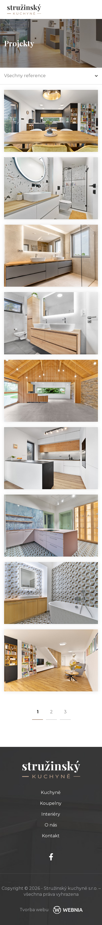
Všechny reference (51, 75)
